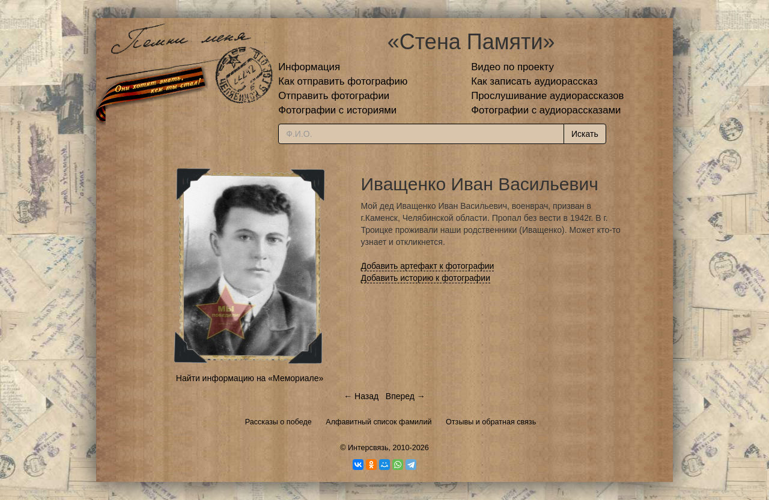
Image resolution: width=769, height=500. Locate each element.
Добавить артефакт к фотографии (427, 266)
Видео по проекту (512, 67)
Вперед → (405, 396)
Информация (309, 67)
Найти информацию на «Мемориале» (249, 378)
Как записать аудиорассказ (534, 81)
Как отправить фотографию (342, 81)
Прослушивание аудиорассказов (547, 95)
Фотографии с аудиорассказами (546, 110)
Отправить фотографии (333, 95)
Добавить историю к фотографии (426, 278)
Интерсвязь (368, 448)
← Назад (361, 396)
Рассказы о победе (278, 422)
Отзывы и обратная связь (491, 422)
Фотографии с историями (337, 110)
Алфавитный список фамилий (378, 422)
